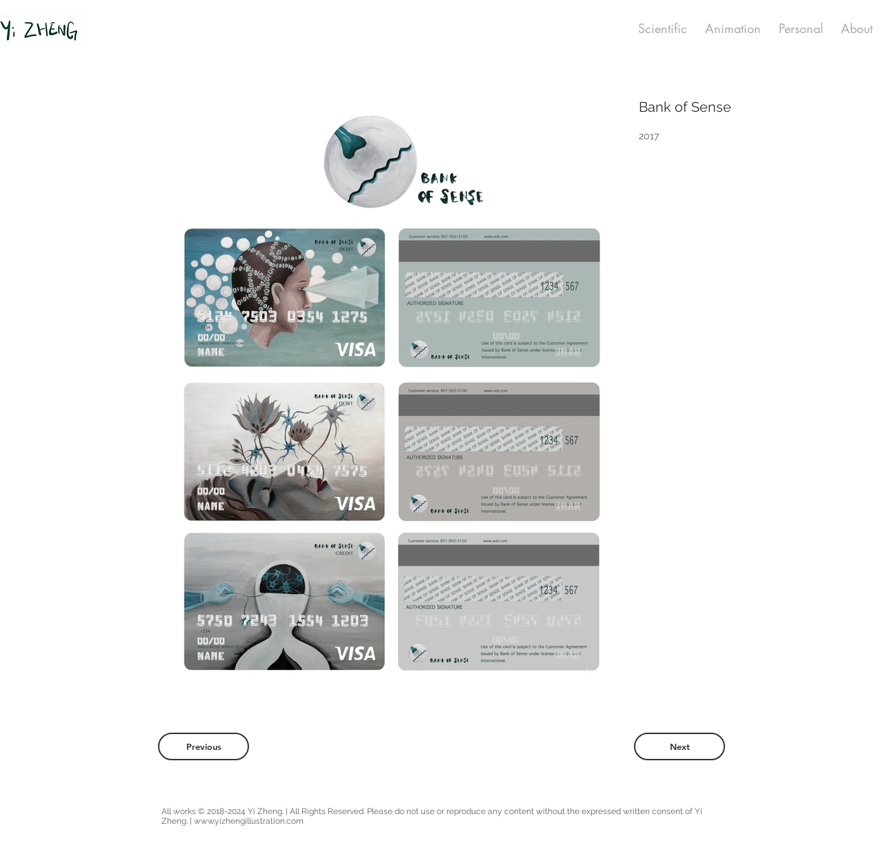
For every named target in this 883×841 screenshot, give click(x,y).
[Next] (679, 746)
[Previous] (203, 746)
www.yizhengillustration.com (249, 821)
